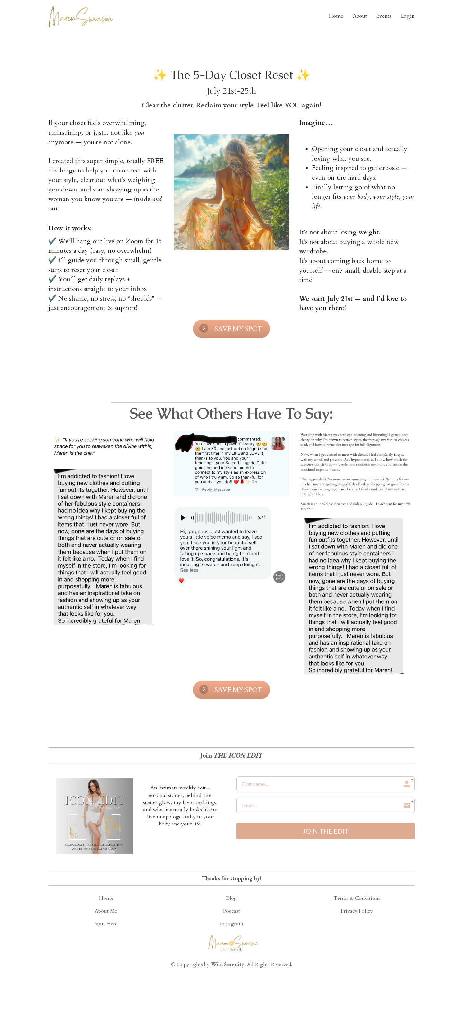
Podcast (231, 911)
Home (336, 16)
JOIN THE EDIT (326, 831)
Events (384, 16)
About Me (106, 911)
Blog (231, 898)
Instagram (231, 924)
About (360, 16)
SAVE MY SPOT (230, 328)
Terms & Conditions (357, 898)
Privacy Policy (357, 911)
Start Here (106, 924)
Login (408, 16)
